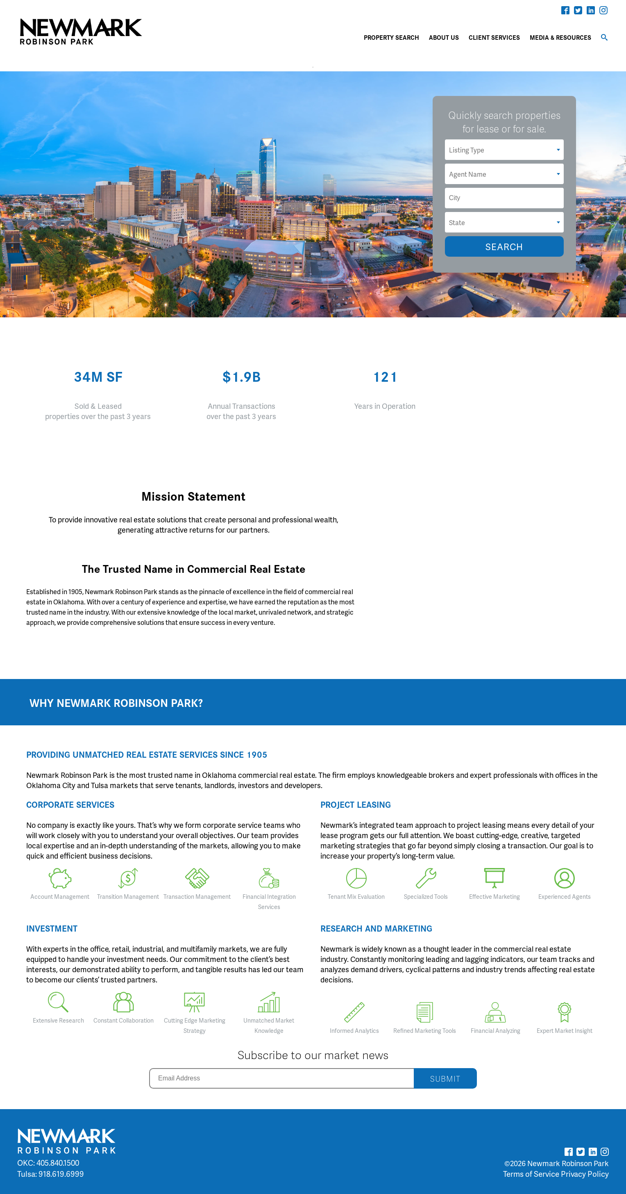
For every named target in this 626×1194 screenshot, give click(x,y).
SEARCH (504, 246)
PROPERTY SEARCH (391, 37)
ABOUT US (444, 37)
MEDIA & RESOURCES (560, 37)
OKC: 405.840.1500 (48, 1162)
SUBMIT (445, 1078)
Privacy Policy (585, 1173)
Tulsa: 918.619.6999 (50, 1173)
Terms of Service (531, 1173)
